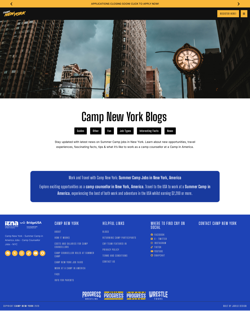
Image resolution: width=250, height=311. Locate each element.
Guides (80, 131)
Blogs (106, 232)
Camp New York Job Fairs (69, 262)
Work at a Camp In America (70, 268)
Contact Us (109, 261)
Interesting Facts (149, 131)
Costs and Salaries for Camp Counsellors (71, 245)
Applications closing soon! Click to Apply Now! (125, 3)
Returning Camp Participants (119, 237)
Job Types (125, 131)
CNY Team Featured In (115, 243)
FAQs (57, 274)
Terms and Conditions (115, 255)
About (58, 232)
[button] (13, 4)
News (170, 131)
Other (96, 131)
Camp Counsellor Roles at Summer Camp (74, 255)
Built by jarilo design (235, 306)
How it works (62, 237)
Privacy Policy (111, 249)
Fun (109, 131)
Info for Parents (64, 280)
